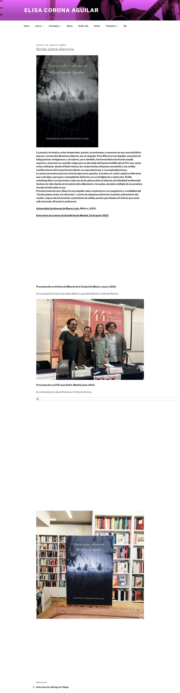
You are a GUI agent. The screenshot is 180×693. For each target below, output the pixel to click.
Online (97, 26)
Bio (125, 26)
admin (62, 45)
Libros (39, 26)
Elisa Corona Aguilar (61, 10)
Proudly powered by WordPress (38, 686)
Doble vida (83, 26)
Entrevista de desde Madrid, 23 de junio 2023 (72, 215)
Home (27, 26)
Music (70, 26)
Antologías (55, 26)
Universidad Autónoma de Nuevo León (57, 208)
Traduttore (112, 26)
